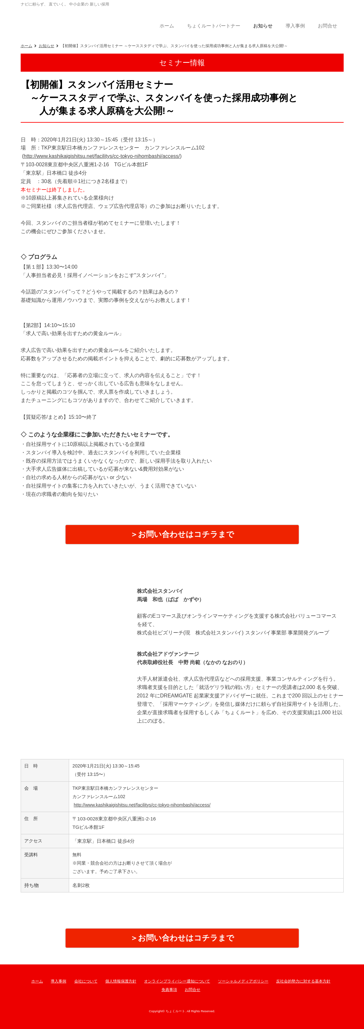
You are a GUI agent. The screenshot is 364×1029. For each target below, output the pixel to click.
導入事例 (58, 981)
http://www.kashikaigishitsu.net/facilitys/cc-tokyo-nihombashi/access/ (102, 156)
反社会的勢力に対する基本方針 (303, 981)
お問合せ (192, 989)
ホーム (26, 46)
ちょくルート (72, 21)
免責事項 (169, 989)
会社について (86, 981)
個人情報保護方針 (120, 981)
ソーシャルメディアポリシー (243, 981)
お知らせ (46, 46)
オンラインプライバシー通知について (177, 981)
